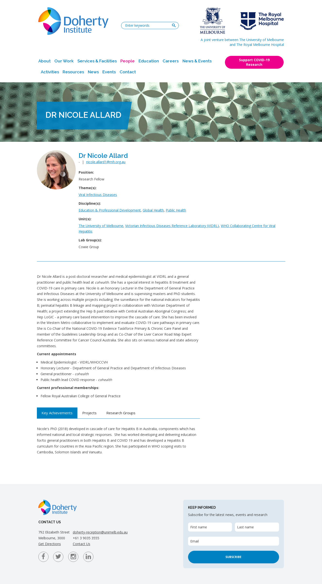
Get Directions (49, 544)
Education (149, 61)
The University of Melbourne (101, 225)
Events (109, 71)
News (93, 71)
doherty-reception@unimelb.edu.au (100, 532)
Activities (50, 71)
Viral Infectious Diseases (98, 194)
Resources (73, 71)
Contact (128, 71)
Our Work (64, 61)
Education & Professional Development (110, 210)
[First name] (210, 527)
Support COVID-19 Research (254, 62)
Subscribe (233, 557)
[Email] (233, 541)
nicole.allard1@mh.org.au (105, 162)
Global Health (153, 210)
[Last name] (257, 527)
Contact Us (81, 544)
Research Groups (120, 412)
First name (198, 527)
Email (194, 541)
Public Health (176, 210)
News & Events (197, 61)
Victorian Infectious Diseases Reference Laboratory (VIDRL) (172, 225)
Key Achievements (57, 412)
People (127, 61)
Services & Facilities (97, 61)
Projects (89, 412)
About (44, 61)
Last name (245, 527)
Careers (171, 61)
